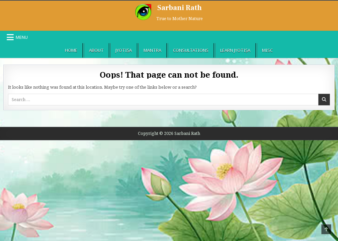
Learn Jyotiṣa (235, 50)
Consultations (190, 50)
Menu (22, 37)
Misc (267, 50)
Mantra (152, 50)
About (96, 50)
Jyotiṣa (123, 50)
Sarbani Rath (179, 7)
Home (71, 50)
